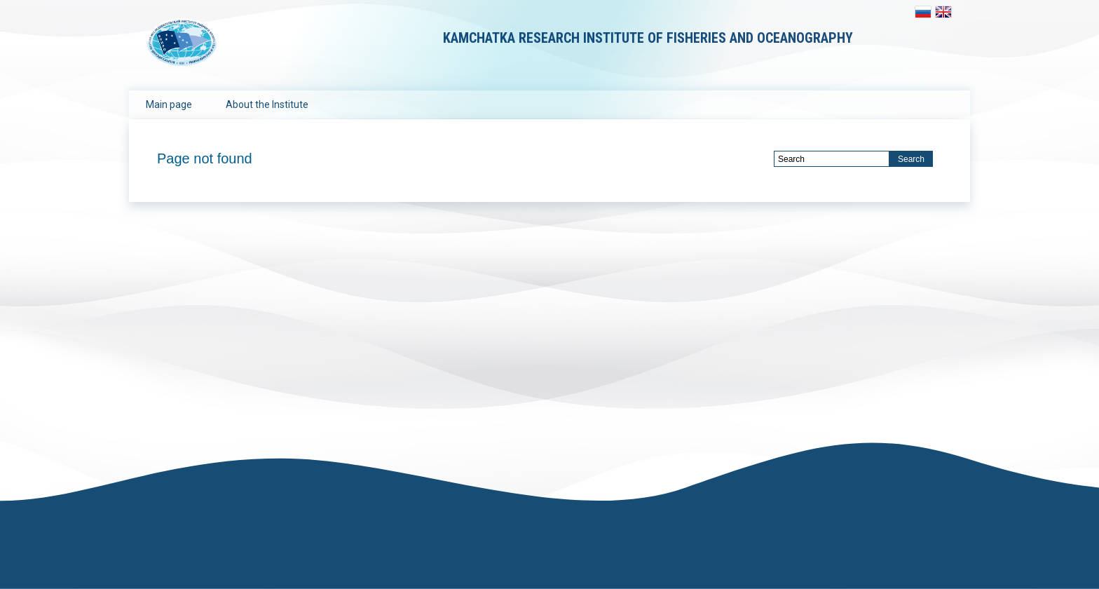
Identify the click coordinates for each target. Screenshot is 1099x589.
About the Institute (267, 104)
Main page (169, 104)
